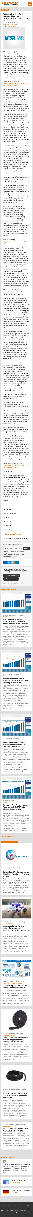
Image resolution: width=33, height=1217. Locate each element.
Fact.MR (15, 26)
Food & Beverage (13, 800)
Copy (26, 549)
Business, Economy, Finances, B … (17, 615)
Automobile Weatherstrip (9, 1126)
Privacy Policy (12, 1210)
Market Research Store (9, 1035)
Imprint (6, 1210)
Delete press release (12, 575)
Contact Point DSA (5, 1212)
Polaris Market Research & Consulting (12, 983)
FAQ (2, 1210)
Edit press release (11, 579)
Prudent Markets (7, 923)
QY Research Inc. (7, 869)
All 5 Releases (7, 836)
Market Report (6, 1091)
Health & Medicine (14, 674)
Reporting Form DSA (16, 1212)
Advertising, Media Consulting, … (17, 868)
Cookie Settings (27, 1212)
